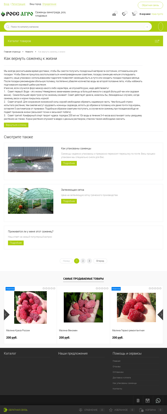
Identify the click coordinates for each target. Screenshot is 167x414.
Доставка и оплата (122, 377)
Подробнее (69, 163)
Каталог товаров (83, 41)
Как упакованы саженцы (76, 148)
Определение (49, 4)
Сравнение (92, 410)
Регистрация (18, 4)
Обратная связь (150, 5)
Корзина (151, 410)
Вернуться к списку (16, 125)
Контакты (117, 388)
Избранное (122, 410)
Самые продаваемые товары (83, 278)
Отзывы (117, 366)
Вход (6, 4)
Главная (116, 361)
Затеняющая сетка (72, 189)
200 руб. (11, 337)
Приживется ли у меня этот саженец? (30, 231)
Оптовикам (118, 372)
